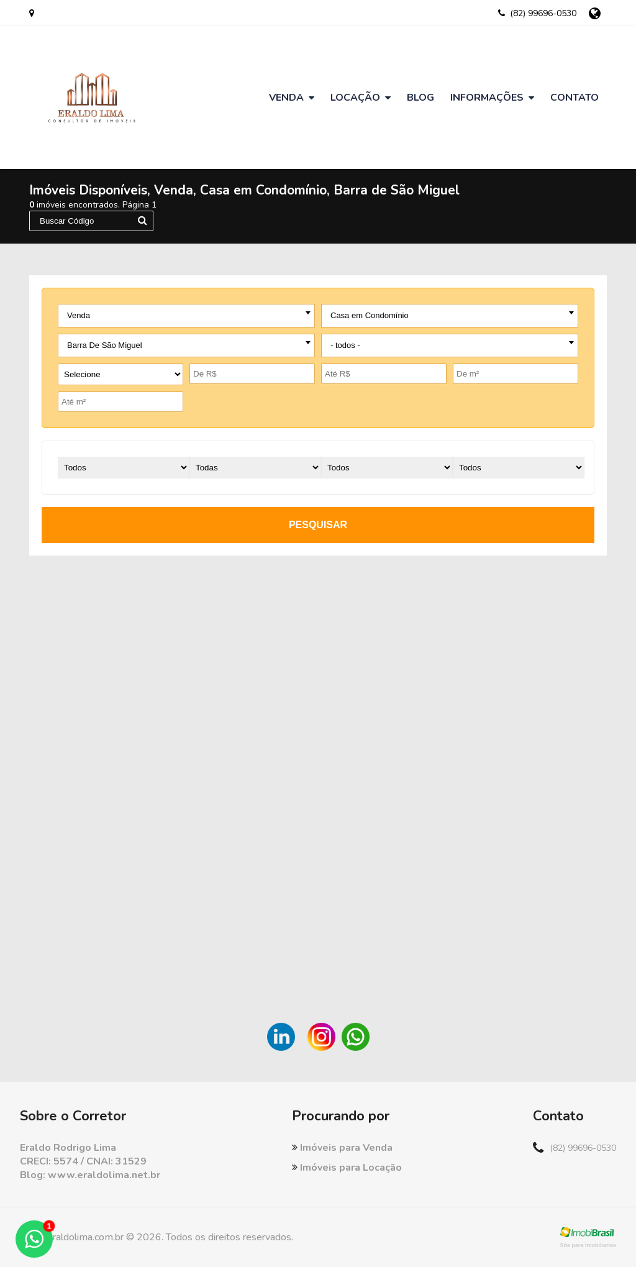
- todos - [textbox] (345, 345)
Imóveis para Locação (347, 1167)
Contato (574, 97)
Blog (420, 97)
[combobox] (186, 315)
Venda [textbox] (78, 315)
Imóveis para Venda (342, 1148)
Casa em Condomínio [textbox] (369, 315)
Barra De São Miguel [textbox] (104, 345)
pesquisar (318, 524)
